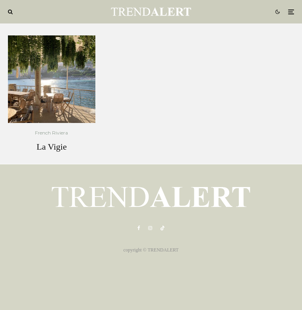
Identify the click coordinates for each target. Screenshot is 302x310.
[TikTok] (162, 228)
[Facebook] (139, 228)
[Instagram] (150, 228)
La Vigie (52, 147)
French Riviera (51, 133)
